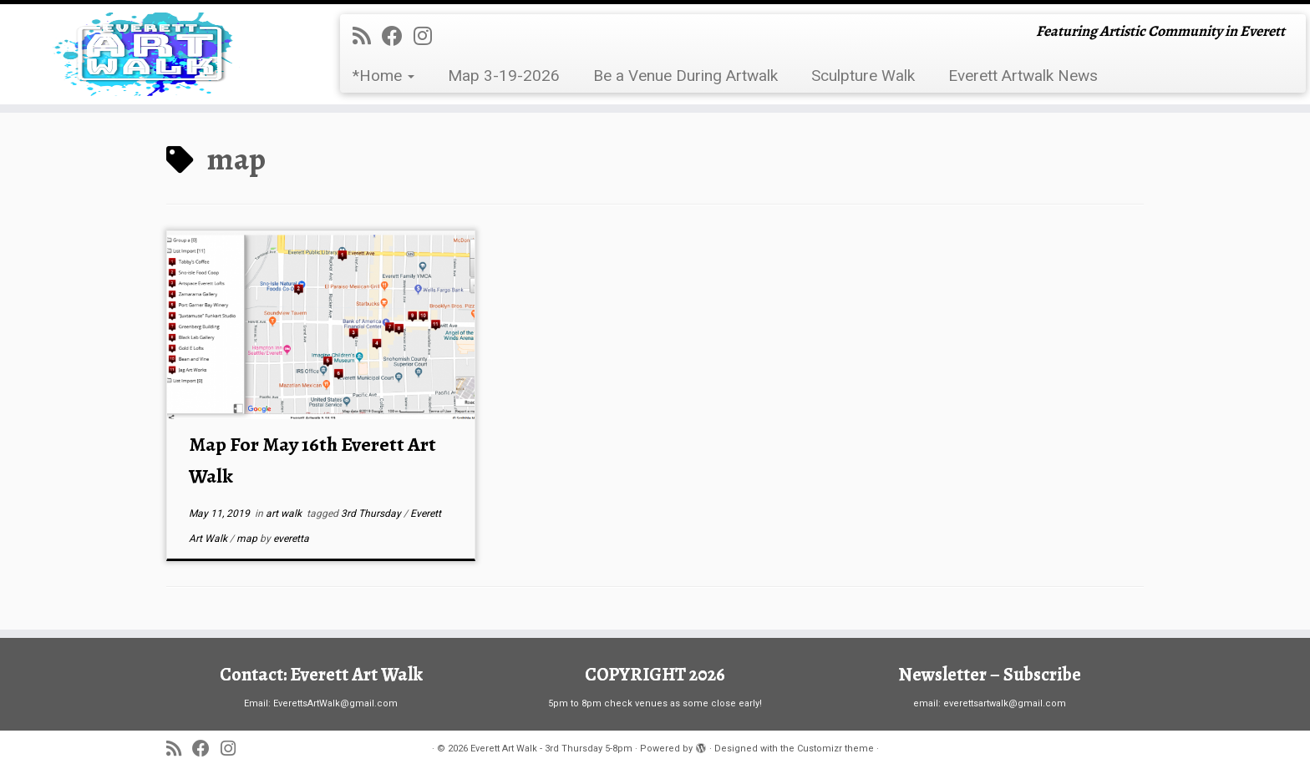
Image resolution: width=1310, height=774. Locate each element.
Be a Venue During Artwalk (685, 75)
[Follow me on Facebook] (398, 36)
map (248, 538)
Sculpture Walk (863, 75)
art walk (285, 513)
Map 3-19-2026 (504, 75)
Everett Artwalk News (1023, 75)
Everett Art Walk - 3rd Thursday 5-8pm (551, 748)
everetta (291, 538)
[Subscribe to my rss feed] (367, 36)
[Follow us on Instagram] (428, 36)
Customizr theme (835, 748)
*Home (383, 75)
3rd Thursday (372, 513)
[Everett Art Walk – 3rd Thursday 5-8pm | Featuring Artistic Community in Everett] (151, 54)
